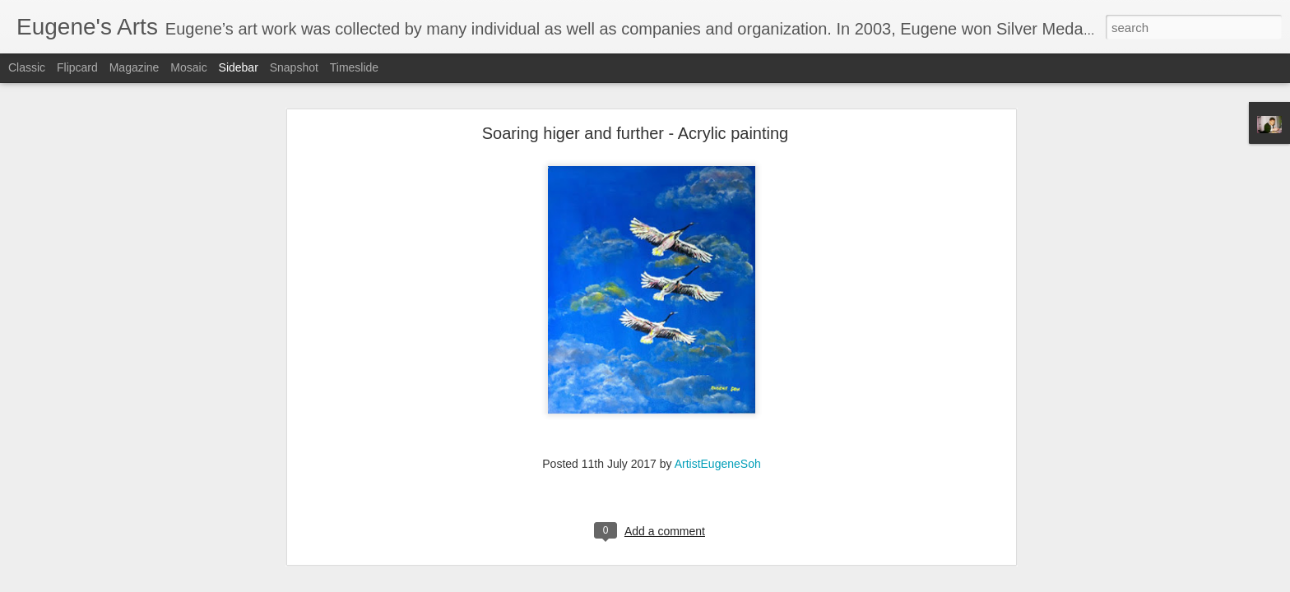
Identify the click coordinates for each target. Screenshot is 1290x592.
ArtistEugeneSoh (718, 417)
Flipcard (77, 67)
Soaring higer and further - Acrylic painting (635, 87)
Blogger (696, 583)
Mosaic (188, 67)
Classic (26, 67)
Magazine (134, 67)
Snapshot (294, 67)
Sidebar (238, 67)
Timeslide (354, 67)
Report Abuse (745, 583)
